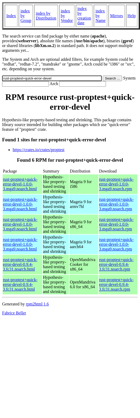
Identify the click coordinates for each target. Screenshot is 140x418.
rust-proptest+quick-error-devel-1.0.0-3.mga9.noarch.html (20, 184)
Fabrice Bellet (14, 313)
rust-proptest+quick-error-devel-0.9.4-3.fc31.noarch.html (20, 264)
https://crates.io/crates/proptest (38, 149)
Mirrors (116, 15)
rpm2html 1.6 (37, 304)
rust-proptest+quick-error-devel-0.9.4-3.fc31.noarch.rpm (116, 264)
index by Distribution (46, 15)
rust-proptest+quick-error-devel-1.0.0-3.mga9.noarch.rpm (116, 184)
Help (132, 15)
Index (11, 15)
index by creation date (84, 15)
